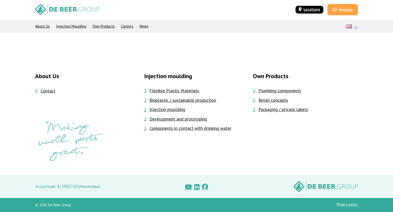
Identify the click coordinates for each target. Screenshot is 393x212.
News (144, 26)
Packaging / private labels (280, 109)
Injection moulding (71, 26)
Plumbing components (277, 90)
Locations (309, 9)
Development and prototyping (175, 119)
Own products (103, 26)
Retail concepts (270, 100)
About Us (42, 26)
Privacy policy (347, 204)
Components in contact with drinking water (188, 128)
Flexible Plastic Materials (171, 90)
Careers (127, 26)
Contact (343, 9)
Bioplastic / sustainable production (180, 100)
